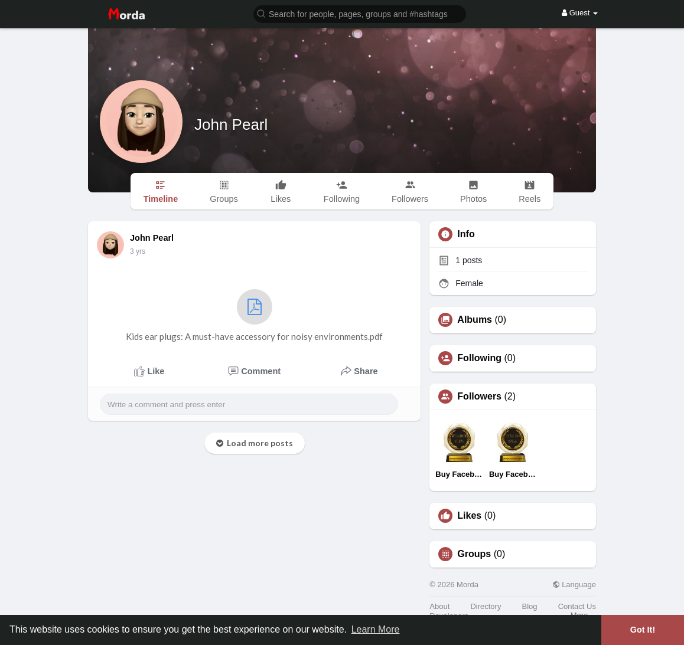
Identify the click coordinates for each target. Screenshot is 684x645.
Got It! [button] (642, 629)
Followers (479, 396)
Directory (485, 606)
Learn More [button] (375, 629)
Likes (469, 515)
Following (479, 358)
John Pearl (231, 124)
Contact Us (577, 606)
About (439, 606)
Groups (474, 554)
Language (574, 584)
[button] (359, 13)
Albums (474, 320)
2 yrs (137, 251)
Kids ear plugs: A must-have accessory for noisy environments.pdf (254, 315)
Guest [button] (580, 12)
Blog (530, 606)
